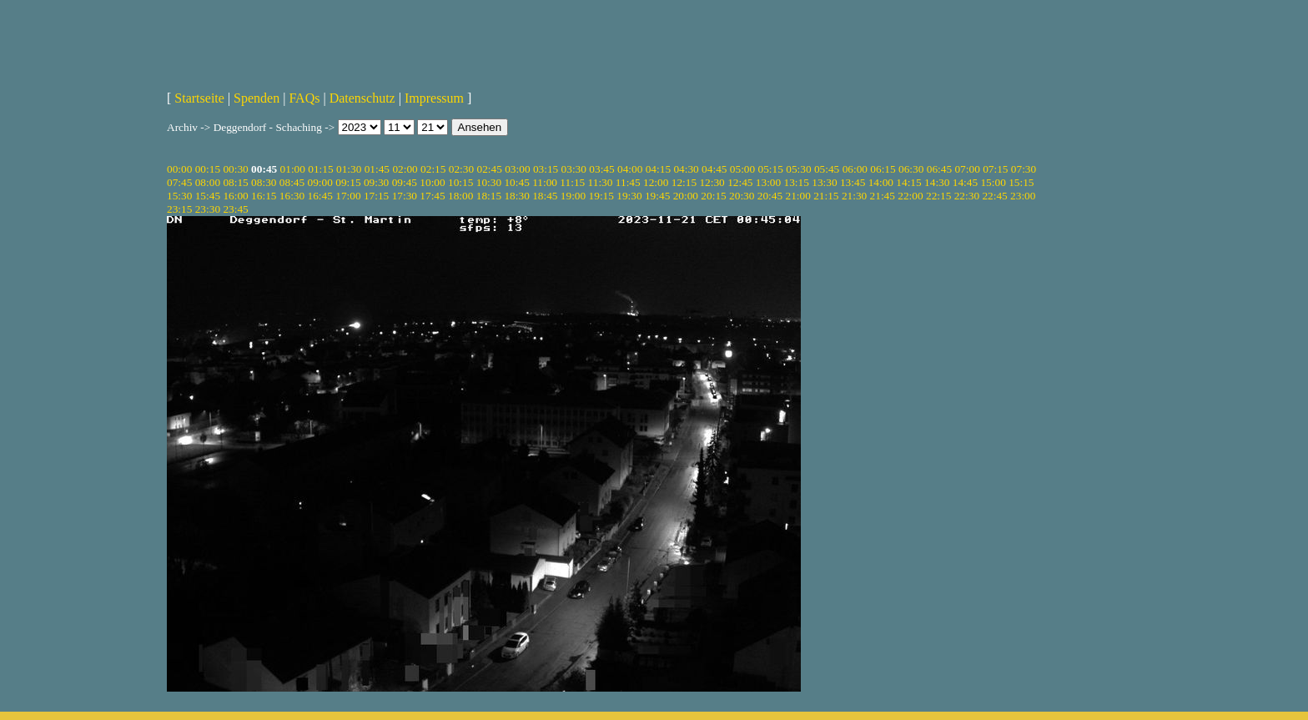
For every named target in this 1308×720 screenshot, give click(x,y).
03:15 (545, 169)
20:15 (713, 195)
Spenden (256, 98)
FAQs (304, 98)
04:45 (714, 169)
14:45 (965, 182)
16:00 (235, 195)
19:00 (573, 195)
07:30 (1023, 169)
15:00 (992, 182)
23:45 (235, 209)
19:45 (657, 195)
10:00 (432, 182)
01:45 (377, 169)
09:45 (404, 182)
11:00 (544, 182)
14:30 (936, 182)
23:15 (179, 209)
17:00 (347, 195)
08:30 (263, 182)
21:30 (854, 195)
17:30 (404, 195)
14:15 (908, 182)
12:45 (739, 182)
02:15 (432, 169)
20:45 (769, 195)
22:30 (966, 195)
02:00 (404, 169)
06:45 (939, 169)
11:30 (600, 182)
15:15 (1021, 182)
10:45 (516, 182)
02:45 (488, 169)
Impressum (434, 98)
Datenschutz (362, 98)
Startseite (199, 98)
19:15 (601, 195)
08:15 (235, 182)
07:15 (995, 169)
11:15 (572, 182)
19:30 (628, 195)
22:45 (994, 195)
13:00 (768, 182)
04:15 (658, 169)
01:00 (292, 169)
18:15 (488, 195)
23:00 (1022, 195)
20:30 (741, 195)
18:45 (544, 195)
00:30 (235, 169)
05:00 (742, 169)
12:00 (655, 182)
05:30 (798, 169)
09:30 (376, 182)
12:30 (711, 182)
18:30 (516, 195)
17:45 (432, 195)
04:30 (685, 169)
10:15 (460, 182)
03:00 (517, 169)
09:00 (320, 182)
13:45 (852, 182)
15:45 (207, 195)
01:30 (348, 169)
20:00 (685, 195)
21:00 (797, 195)
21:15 (825, 195)
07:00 (966, 169)
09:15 (347, 182)
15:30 (179, 195)
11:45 (628, 182)
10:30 (488, 182)
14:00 (880, 182)
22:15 (938, 195)
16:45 (320, 195)
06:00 (855, 169)
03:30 (573, 169)
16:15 (263, 195)
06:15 (882, 169)
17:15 (376, 195)
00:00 (179, 169)
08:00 (207, 182)
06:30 (910, 169)
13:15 (796, 182)
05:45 (826, 169)
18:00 (460, 195)
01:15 (320, 169)
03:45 (601, 169)
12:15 (684, 182)
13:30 (824, 182)
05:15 (770, 169)
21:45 (882, 195)
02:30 (461, 169)
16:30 (291, 195)
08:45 (291, 182)
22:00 (910, 195)
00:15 (207, 169)
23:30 (207, 209)
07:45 (179, 182)
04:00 (629, 169)
